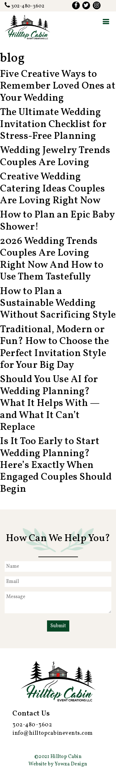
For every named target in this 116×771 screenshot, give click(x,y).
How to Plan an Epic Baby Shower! (57, 221)
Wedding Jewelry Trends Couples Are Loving (55, 156)
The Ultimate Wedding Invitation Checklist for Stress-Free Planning (53, 124)
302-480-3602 (24, 6)
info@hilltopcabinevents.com (52, 733)
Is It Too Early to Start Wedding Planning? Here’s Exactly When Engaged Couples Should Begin (56, 465)
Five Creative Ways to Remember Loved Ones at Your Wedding (57, 86)
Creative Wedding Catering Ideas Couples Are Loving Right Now (52, 189)
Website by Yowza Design (58, 764)
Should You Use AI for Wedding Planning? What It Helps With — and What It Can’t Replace (50, 403)
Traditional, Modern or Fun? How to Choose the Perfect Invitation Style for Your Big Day (54, 347)
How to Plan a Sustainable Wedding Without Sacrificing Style (58, 303)
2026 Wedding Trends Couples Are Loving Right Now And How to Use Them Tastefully (51, 259)
